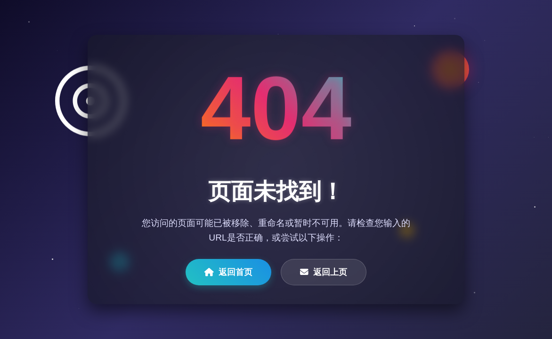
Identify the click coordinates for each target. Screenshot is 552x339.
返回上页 (323, 272)
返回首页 (228, 272)
